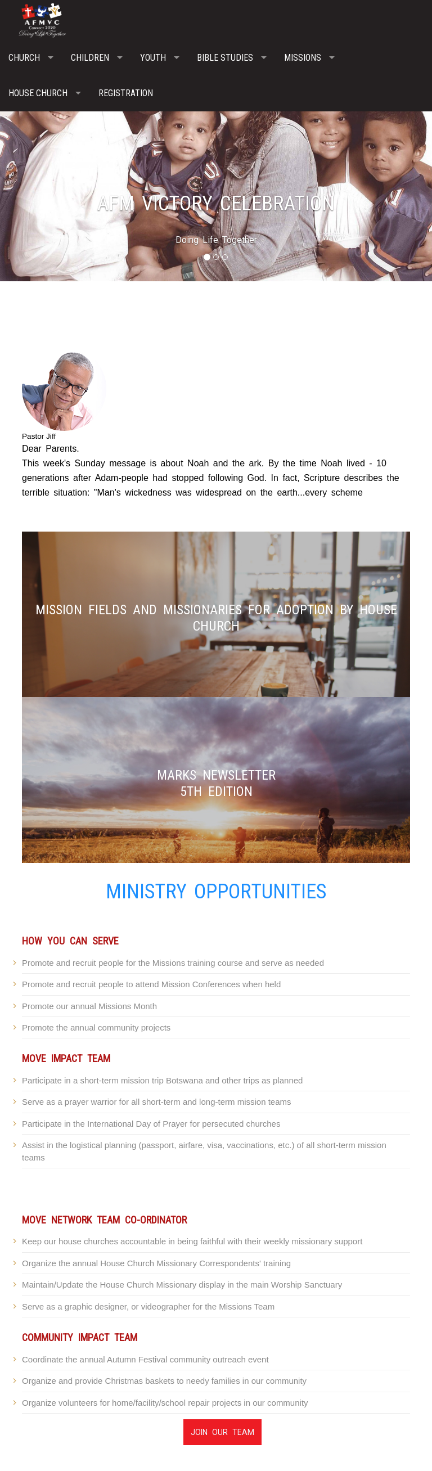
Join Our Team (222, 1432)
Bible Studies (225, 57)
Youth (153, 57)
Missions (302, 57)
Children (90, 57)
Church (24, 57)
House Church (38, 93)
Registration (125, 93)
